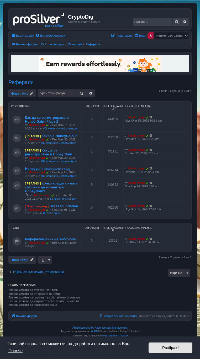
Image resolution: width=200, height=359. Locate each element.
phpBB (94, 331)
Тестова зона (51, 213)
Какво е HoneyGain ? (59, 136)
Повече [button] (15, 351)
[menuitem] (50, 35)
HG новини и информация (60, 128)
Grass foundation (63, 206)
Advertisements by (83, 327)
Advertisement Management (111, 327)
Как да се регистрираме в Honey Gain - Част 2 (47, 119)
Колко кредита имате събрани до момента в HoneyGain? (51, 187)
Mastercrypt (37, 125)
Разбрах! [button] (170, 348)
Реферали (21, 82)
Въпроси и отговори (63, 198)
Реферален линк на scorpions (50, 239)
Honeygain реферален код (47, 169)
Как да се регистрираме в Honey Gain (48, 152)
